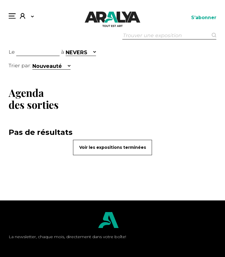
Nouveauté (47, 66)
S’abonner (203, 17)
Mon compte (22, 17)
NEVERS (76, 52)
